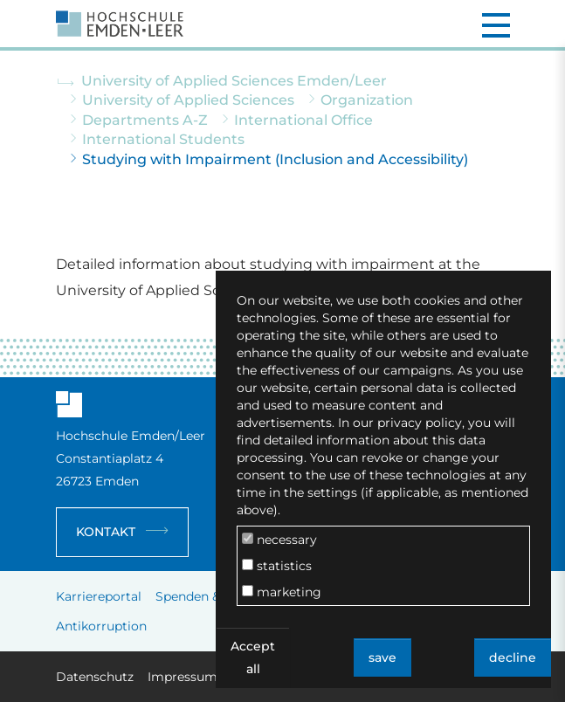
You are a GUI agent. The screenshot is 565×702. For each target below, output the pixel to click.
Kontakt (105, 532)
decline (512, 657)
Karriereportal (98, 596)
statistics (277, 566)
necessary (279, 539)
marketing (281, 592)
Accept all (253, 657)
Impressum (182, 677)
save (382, 657)
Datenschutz (95, 677)
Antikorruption (101, 626)
